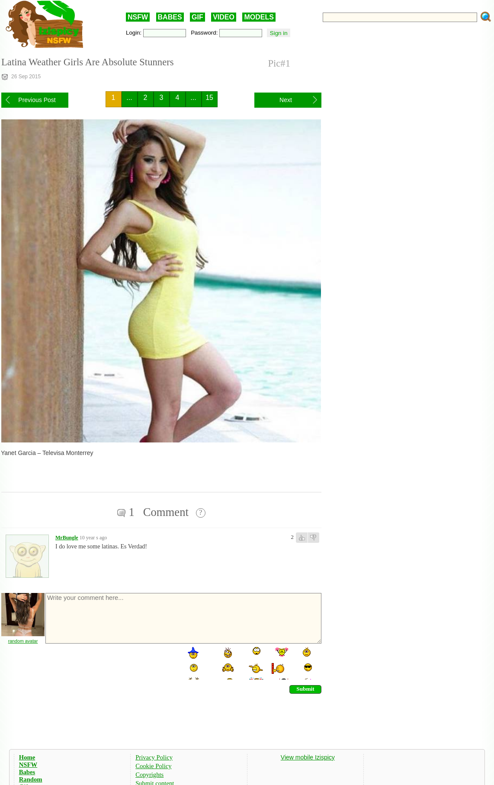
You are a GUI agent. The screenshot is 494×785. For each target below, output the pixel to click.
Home (27, 757)
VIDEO (223, 17)
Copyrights (149, 774)
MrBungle (66, 538)
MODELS (258, 17)
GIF (197, 17)
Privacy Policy (154, 757)
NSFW (138, 17)
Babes (27, 772)
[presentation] (110, 662)
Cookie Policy (153, 766)
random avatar (23, 641)
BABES (170, 17)
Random (30, 779)
